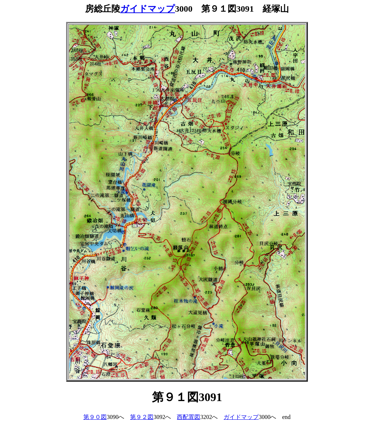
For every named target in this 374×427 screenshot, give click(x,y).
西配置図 (188, 417)
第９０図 (95, 417)
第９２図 (141, 417)
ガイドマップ (147, 9)
